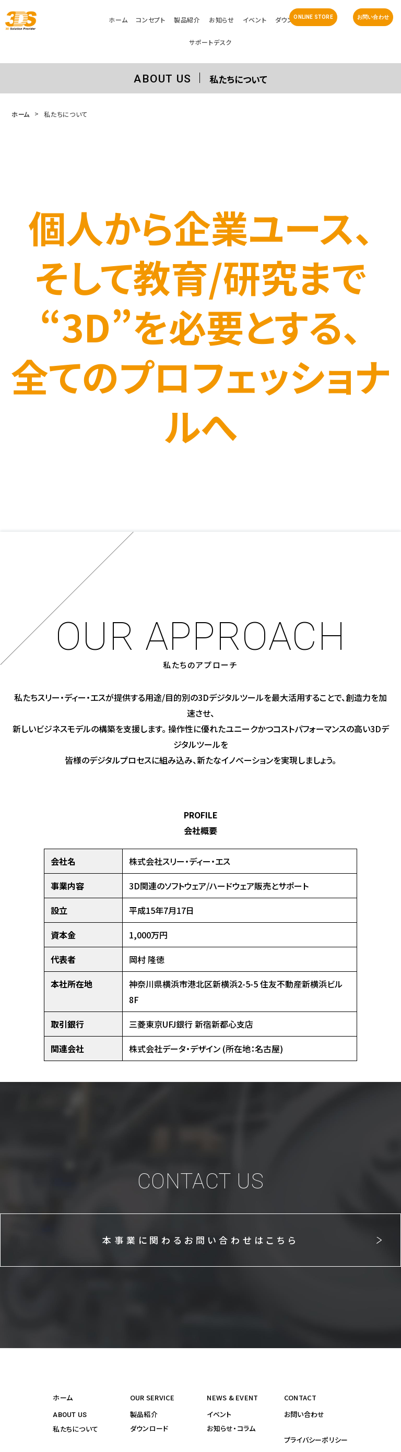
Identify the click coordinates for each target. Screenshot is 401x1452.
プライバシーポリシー (316, 1440)
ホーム (20, 114)
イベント (219, 1414)
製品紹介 (144, 1414)
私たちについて (75, 1429)
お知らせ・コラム (231, 1428)
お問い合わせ (373, 17)
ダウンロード (149, 1428)
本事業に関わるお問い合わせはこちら (200, 1239)
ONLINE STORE (313, 17)
